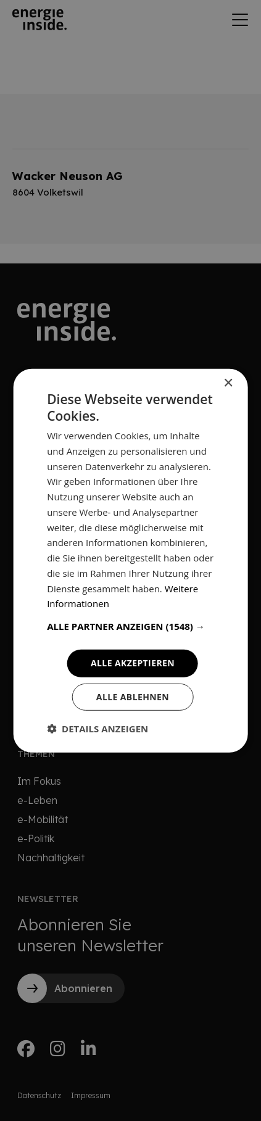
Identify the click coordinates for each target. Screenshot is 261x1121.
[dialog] (130, 560)
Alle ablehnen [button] (132, 697)
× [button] (228, 382)
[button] (130, 626)
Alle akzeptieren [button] (133, 663)
